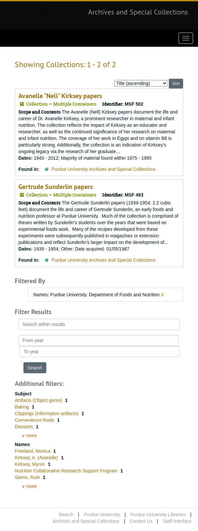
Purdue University (102, 514)
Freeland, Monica (33, 451)
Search (66, 514)
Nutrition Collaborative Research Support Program (67, 470)
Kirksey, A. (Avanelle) (37, 457)
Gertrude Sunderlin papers (55, 186)
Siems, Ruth (28, 477)
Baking (22, 407)
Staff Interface (177, 521)
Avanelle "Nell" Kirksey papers (60, 96)
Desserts (24, 426)
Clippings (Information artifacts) (47, 413)
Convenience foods (35, 420)
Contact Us (141, 521)
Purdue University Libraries (158, 514)
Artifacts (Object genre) (39, 400)
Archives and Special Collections (138, 11)
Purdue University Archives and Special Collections (104, 169)
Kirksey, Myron (30, 464)
